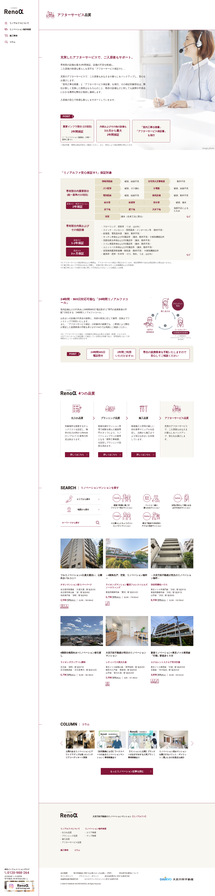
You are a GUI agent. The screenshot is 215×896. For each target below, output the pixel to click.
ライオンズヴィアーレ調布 (73, 662)
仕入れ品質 (67, 832)
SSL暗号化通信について (129, 873)
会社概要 (64, 873)
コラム (12, 42)
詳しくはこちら (77, 454)
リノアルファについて (19, 23)
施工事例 (13, 36)
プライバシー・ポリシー (89, 876)
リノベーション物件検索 (20, 29)
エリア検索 (91, 832)
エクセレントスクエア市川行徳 (165, 662)
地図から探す (83, 509)
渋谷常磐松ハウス (159, 584)
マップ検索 (91, 836)
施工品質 (66, 839)
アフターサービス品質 (71, 842)
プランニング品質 (69, 836)
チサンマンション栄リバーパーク (76, 584)
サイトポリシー (66, 876)
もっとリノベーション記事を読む (127, 771)
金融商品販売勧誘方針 (69, 879)
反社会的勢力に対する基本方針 (117, 876)
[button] (61, 743)
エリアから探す (83, 499)
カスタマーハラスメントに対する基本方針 (101, 879)
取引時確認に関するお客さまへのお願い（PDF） (93, 873)
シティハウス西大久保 (116, 662)
